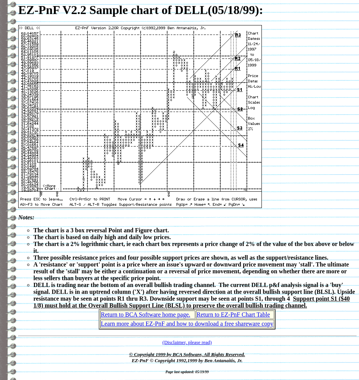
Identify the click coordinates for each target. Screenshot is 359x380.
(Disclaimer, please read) (187, 342)
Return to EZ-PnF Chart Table (233, 314)
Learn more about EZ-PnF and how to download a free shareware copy (187, 323)
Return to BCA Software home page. (146, 314)
